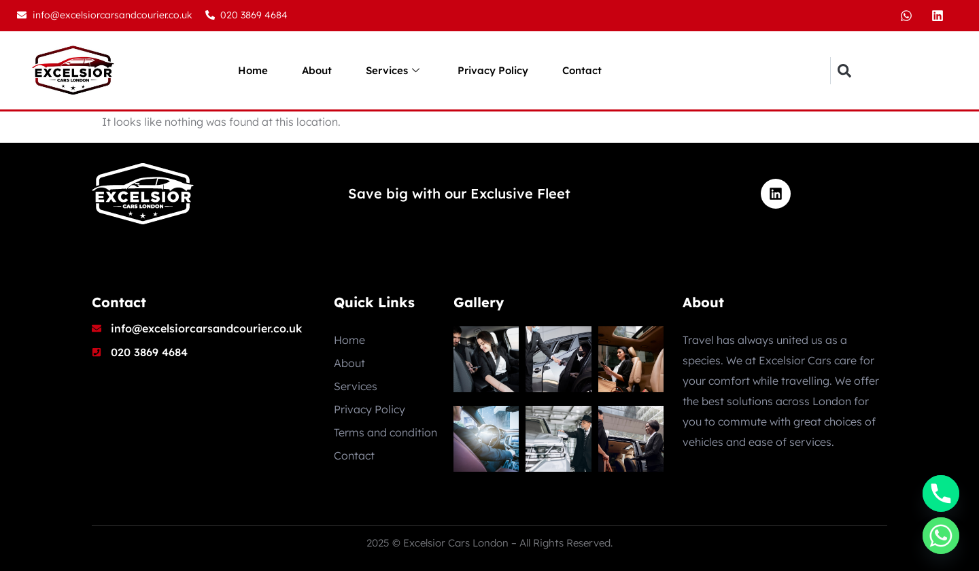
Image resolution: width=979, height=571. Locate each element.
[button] (844, 70)
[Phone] (941, 493)
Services (392, 70)
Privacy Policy (493, 70)
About (317, 70)
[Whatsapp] (941, 535)
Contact (582, 70)
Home (253, 70)
